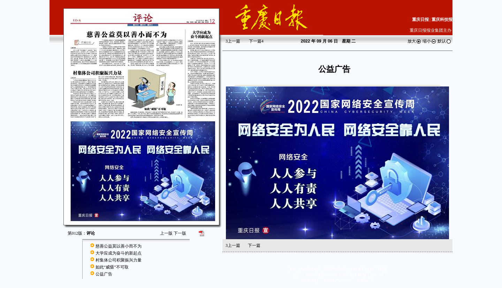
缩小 (429, 41)
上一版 (166, 233)
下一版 (180, 233)
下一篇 (256, 41)
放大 (414, 41)
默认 (444, 41)
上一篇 (233, 41)
